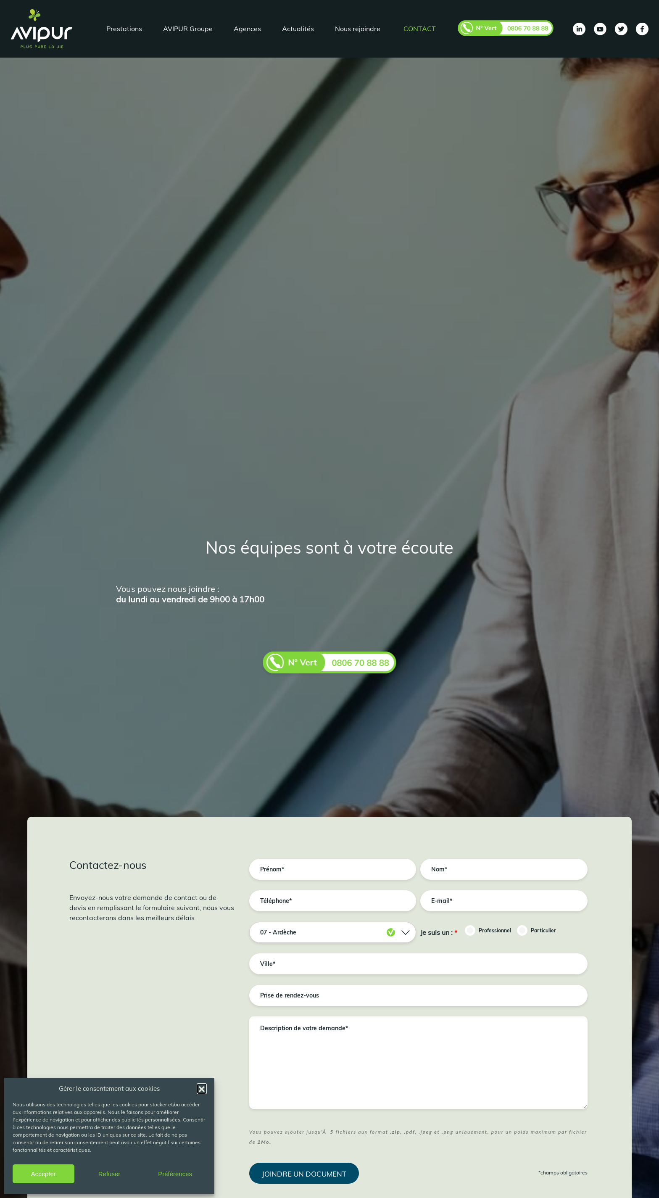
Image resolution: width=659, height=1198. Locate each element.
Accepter (43, 1173)
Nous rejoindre (357, 28)
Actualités (298, 28)
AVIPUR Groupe (188, 28)
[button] (202, 1088)
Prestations (124, 28)
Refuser (109, 1173)
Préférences (175, 1173)
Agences (247, 28)
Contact (419, 28)
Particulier (543, 930)
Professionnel (495, 930)
